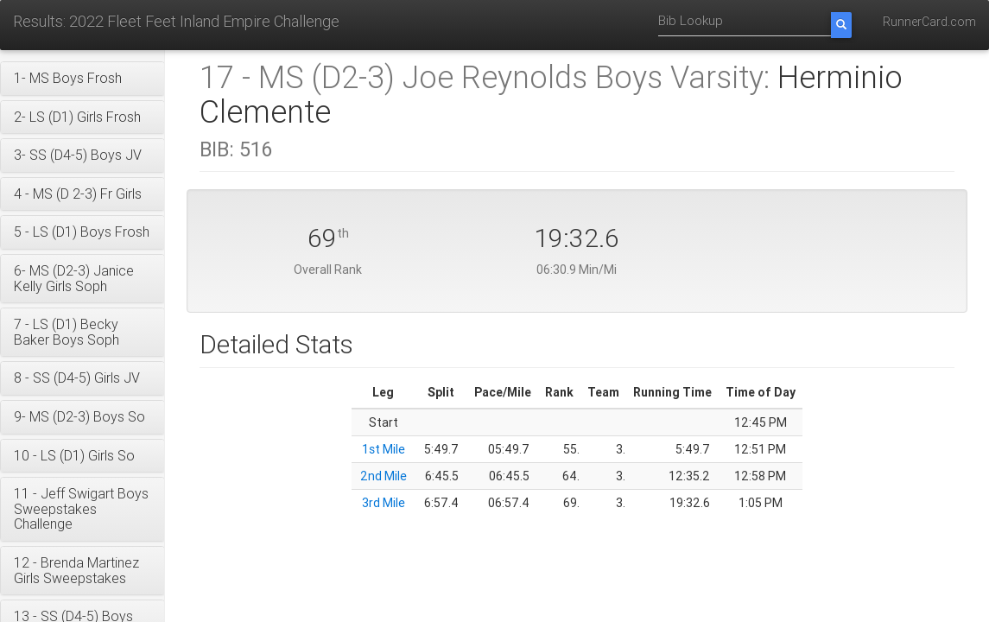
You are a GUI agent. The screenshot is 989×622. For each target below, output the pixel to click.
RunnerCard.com (929, 21)
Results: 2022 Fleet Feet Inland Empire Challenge (176, 21)
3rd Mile (383, 503)
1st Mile (383, 449)
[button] (82, 78)
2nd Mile (383, 476)
